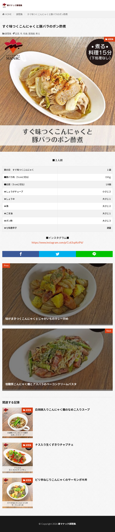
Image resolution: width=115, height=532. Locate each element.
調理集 (19, 14)
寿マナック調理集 (67, 524)
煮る (38, 33)
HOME (8, 14)
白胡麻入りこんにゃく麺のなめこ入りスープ (62, 409)
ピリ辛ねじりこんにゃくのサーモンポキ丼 (61, 479)
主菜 (17, 33)
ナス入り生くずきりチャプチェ (54, 444)
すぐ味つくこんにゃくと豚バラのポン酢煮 (47, 14)
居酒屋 (31, 33)
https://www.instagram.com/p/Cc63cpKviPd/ (57, 242)
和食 (25, 33)
